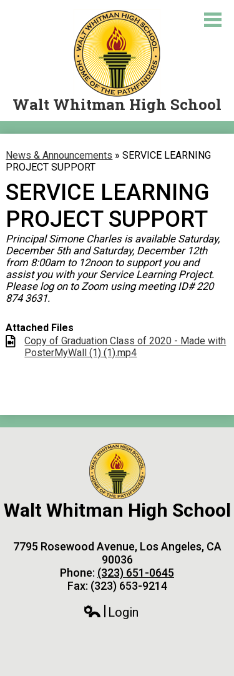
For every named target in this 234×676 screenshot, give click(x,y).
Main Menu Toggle (213, 19)
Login (111, 612)
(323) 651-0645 (135, 572)
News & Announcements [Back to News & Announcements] (59, 155)
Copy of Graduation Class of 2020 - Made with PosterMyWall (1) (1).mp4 (125, 347)
